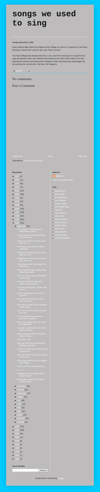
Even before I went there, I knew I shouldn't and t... (30, 380)
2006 (17, 216)
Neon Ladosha (61, 222)
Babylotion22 (60, 191)
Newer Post (18, 156)
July (19, 400)
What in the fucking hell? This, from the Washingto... (31, 323)
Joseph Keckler (61, 219)
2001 (17, 434)
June (19, 404)
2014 (17, 187)
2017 (17, 176)
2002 (17, 430)
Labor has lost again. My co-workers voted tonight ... (32, 306)
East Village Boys (62, 207)
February (21, 418)
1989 (17, 455)
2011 (17, 198)
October (20, 390)
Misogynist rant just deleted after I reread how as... (30, 374)
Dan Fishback (60, 200)
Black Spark (60, 194)
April (19, 411)
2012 (17, 194)
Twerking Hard (61, 235)
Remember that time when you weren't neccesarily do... (29, 282)
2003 (17, 426)
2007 (17, 212)
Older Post (82, 156)
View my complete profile (62, 180)
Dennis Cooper (61, 204)
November (21, 386)
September (22, 393)
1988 (17, 459)
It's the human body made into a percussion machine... (30, 317)
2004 (17, 223)
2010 (17, 201)
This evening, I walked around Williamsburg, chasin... (29, 230)
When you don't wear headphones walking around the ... (31, 344)
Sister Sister (60, 229)
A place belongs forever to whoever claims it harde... (31, 335)
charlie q (59, 176)
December (21, 226)
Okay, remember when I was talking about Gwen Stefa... (31, 271)
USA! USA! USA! (24, 340)
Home (50, 156)
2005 (17, 219)
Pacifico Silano (61, 225)
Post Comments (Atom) (33, 161)
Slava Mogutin (60, 232)
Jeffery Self (59, 216)
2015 (17, 183)
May (19, 408)
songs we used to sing (44, 19)
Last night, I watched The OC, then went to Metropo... (31, 329)
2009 (17, 205)
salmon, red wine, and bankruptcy (30, 366)
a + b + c (20, 370)
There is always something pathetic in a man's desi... (31, 236)
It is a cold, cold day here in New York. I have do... (30, 300)
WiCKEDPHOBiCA (62, 238)
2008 (17, 209)
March (20, 415)
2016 (17, 180)
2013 (17, 191)
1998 (17, 444)
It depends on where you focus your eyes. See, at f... (31, 253)
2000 (17, 437)
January (20, 422)
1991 (17, 448)
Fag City (58, 210)
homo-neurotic (61, 213)
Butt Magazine (61, 197)
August (20, 397)
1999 (17, 441)
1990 (17, 452)
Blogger (61, 478)
